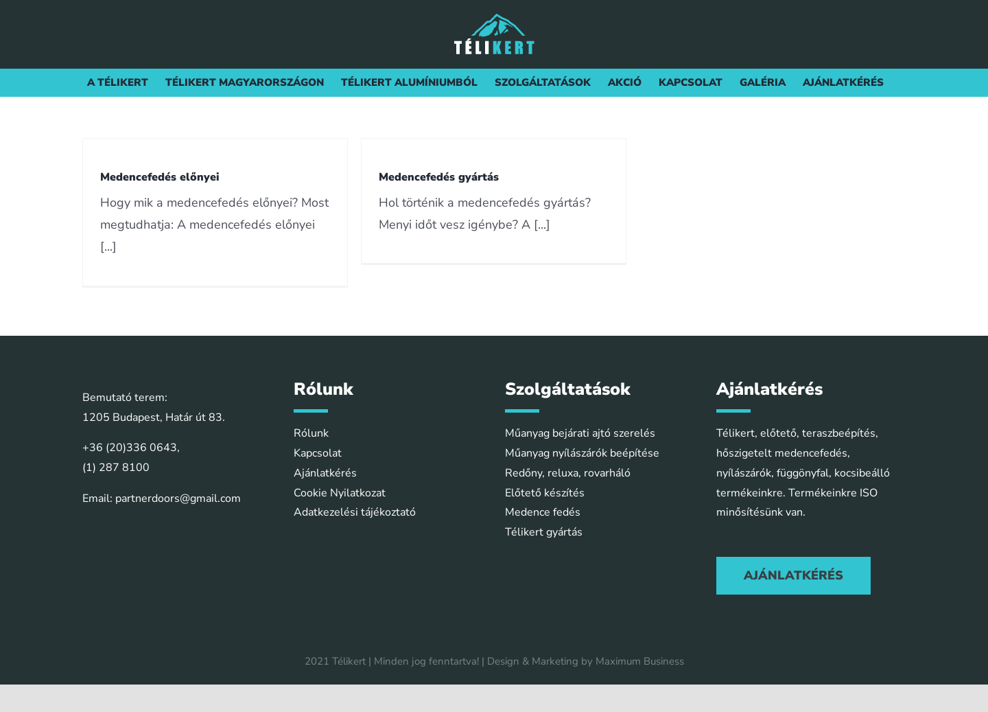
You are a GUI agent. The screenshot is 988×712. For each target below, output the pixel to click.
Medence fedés (542, 512)
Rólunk (311, 433)
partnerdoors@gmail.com (178, 498)
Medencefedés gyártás (439, 177)
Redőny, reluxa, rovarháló (568, 473)
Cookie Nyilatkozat (340, 493)
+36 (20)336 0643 (129, 447)
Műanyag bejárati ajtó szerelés (580, 433)
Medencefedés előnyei (160, 177)
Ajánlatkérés (325, 473)
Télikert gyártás (544, 532)
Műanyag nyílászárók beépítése (582, 453)
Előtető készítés (545, 493)
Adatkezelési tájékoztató (355, 512)
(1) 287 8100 (116, 467)
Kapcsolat (318, 453)
